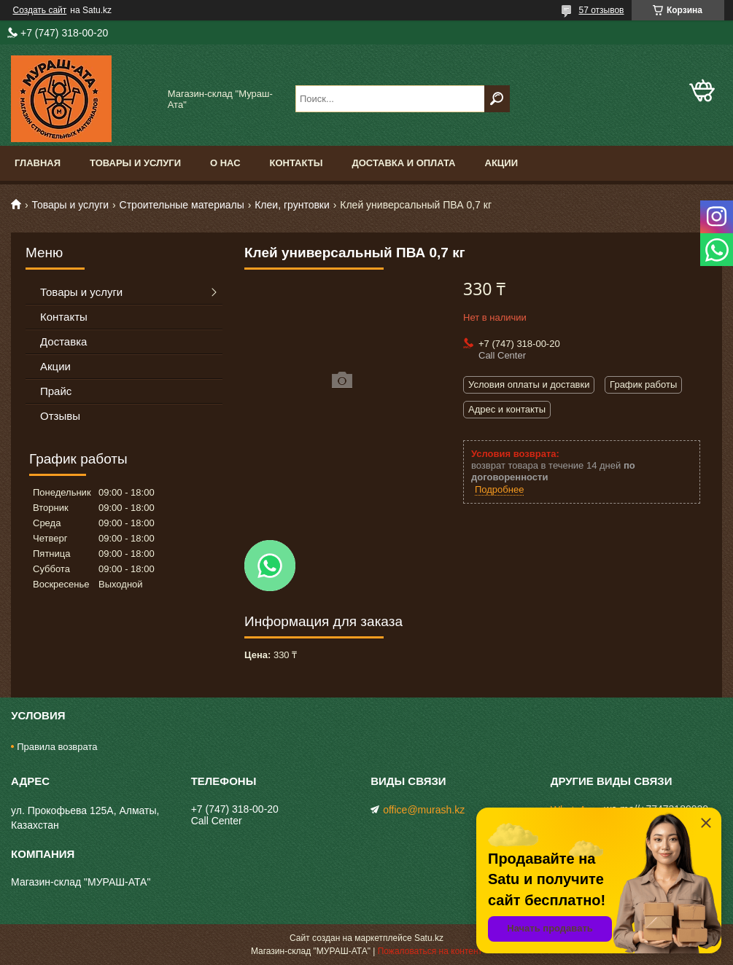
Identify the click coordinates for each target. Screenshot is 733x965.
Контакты (296, 162)
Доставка (63, 341)
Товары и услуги (135, 162)
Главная (38, 162)
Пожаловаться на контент (430, 951)
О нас (225, 162)
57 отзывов (601, 10)
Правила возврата (57, 746)
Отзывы (60, 416)
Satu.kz (428, 938)
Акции (502, 162)
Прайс (55, 391)
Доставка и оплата (403, 162)
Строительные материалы (182, 205)
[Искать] (497, 98)
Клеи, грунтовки (292, 205)
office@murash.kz (424, 810)
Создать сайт (40, 10)
